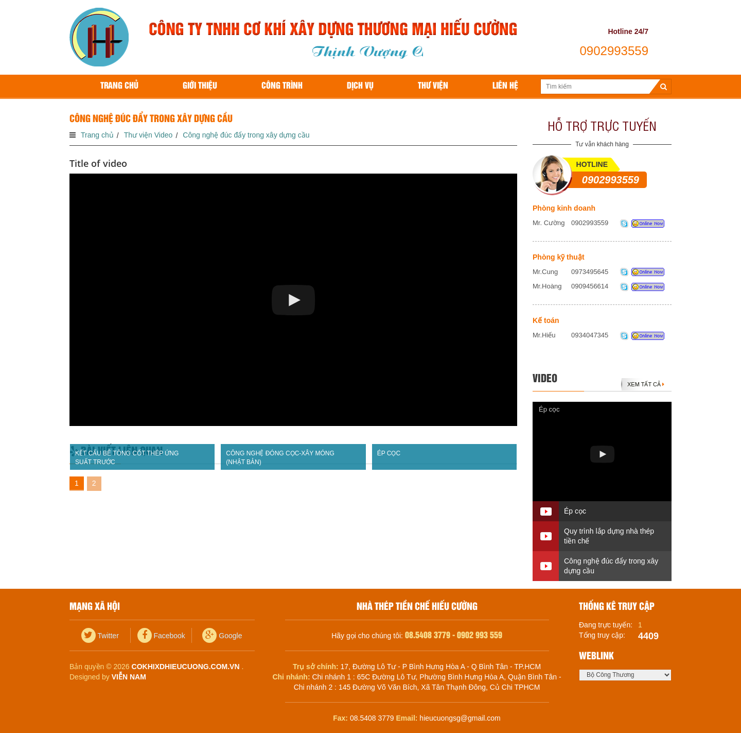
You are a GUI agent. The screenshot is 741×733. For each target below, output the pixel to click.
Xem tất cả (645, 384)
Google (222, 636)
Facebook (161, 636)
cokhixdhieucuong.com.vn (186, 666)
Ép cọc (549, 409)
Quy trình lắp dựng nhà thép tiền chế (609, 536)
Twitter (100, 636)
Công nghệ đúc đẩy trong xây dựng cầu (611, 566)
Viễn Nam (129, 677)
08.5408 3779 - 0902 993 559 (453, 635)
